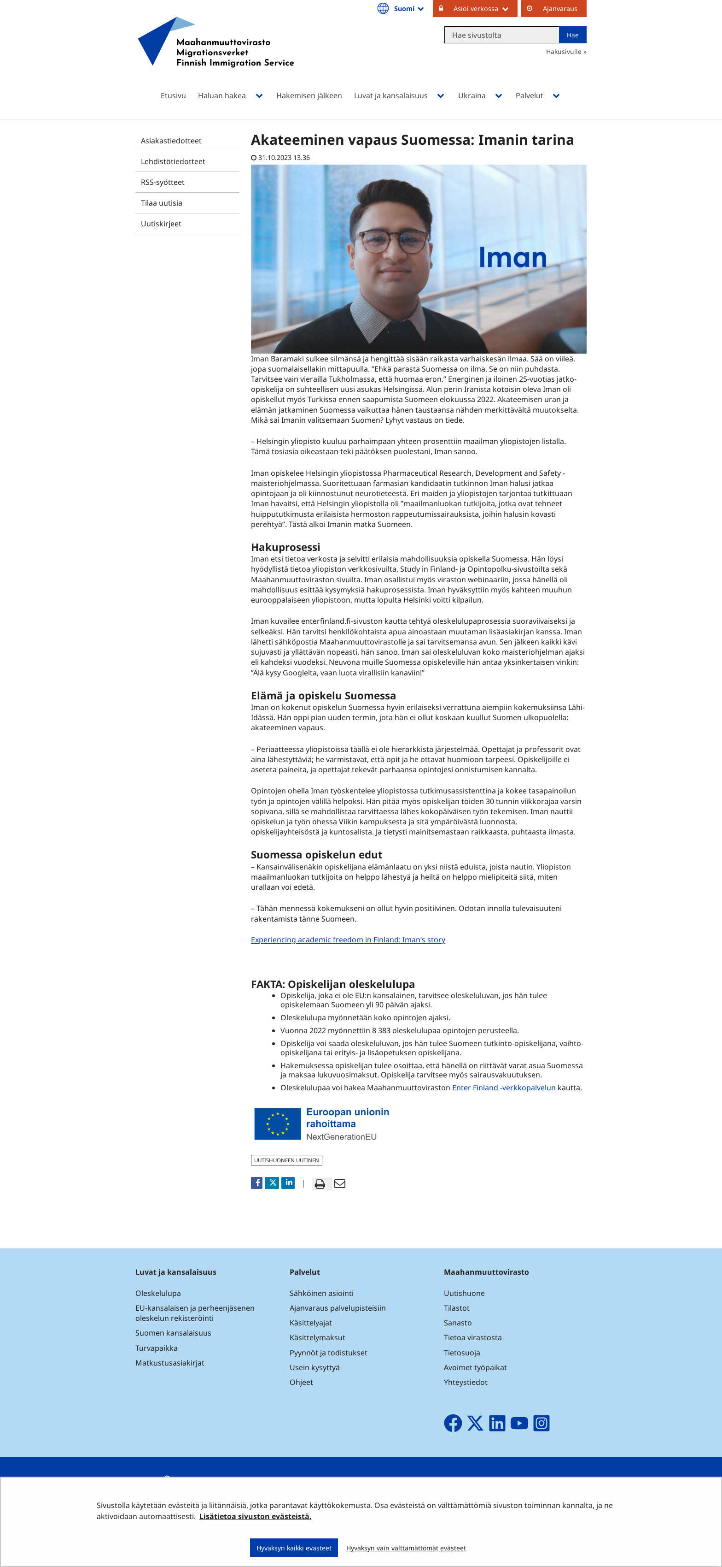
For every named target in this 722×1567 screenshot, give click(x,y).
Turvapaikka (156, 1348)
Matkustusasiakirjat (169, 1363)
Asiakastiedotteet (171, 141)
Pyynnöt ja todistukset (328, 1353)
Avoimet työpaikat (475, 1367)
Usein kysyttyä (316, 1367)
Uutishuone (464, 1293)
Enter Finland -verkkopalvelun (504, 1087)
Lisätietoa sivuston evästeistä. (255, 1516)
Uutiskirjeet (161, 224)
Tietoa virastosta (473, 1337)
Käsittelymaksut (317, 1337)
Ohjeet (301, 1382)
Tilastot (457, 1308)
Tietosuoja (462, 1353)
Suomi (410, 8)
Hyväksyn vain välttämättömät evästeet (406, 1547)
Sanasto (458, 1323)
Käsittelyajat (311, 1323)
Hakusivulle (564, 51)
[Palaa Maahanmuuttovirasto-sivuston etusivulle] (216, 54)
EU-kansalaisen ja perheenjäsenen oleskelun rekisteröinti (195, 1313)
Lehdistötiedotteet (173, 161)
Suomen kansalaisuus (173, 1333)
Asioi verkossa (486, 8)
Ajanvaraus (560, 8)
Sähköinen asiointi (322, 1293)
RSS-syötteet (163, 182)
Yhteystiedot (466, 1382)
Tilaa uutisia (161, 203)
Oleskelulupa (158, 1293)
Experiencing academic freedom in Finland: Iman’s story (349, 939)
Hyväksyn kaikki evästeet (294, 1547)
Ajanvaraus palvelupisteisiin (338, 1308)
